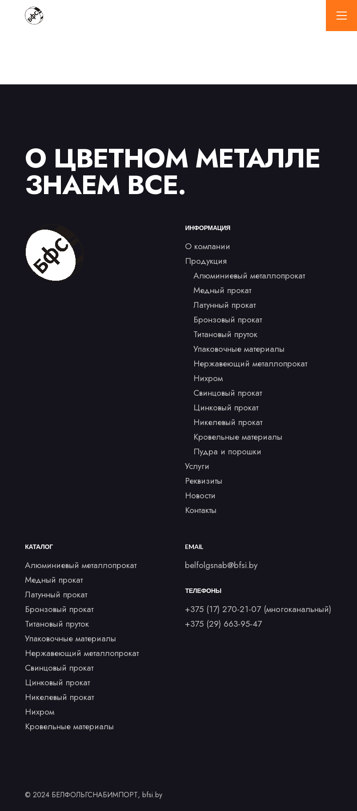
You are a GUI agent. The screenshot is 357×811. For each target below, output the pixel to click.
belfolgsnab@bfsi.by (221, 565)
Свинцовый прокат (227, 393)
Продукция (206, 261)
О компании (207, 246)
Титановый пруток (225, 334)
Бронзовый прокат (227, 320)
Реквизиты (203, 481)
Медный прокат (222, 290)
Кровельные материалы (237, 437)
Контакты (201, 510)
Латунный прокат (224, 305)
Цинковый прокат (225, 407)
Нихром (208, 378)
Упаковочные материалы (239, 349)
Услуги (197, 466)
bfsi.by (152, 795)
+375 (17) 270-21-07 (223, 609)
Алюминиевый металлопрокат (249, 276)
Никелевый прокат (227, 422)
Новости (200, 495)
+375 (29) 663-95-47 (223, 624)
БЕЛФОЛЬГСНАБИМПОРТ (95, 795)
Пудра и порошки (227, 451)
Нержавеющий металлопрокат (250, 364)
